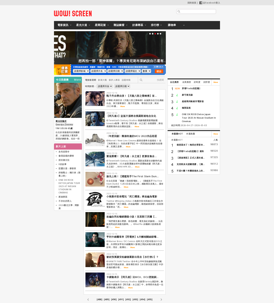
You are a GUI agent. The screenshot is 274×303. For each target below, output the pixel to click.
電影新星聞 (90, 79)
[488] (99, 299)
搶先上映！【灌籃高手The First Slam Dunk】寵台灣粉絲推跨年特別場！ (132, 176)
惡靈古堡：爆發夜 (67, 168)
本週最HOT (177, 133)
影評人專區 (114, 79)
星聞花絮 (100, 25)
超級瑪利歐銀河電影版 (193, 101)
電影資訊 (62, 25)
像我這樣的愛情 (66, 155)
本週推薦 (190, 133)
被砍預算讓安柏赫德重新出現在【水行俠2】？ (132, 256)
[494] (142, 299)
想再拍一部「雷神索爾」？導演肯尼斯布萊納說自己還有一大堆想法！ (139, 60)
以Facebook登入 (209, 2)
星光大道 (81, 25)
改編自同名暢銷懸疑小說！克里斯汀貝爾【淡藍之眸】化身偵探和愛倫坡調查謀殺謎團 (132, 216)
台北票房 (174, 82)
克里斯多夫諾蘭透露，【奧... (191, 164)
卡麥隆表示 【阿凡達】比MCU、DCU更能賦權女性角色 (132, 277)
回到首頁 (192, 2)
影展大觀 (102, 79)
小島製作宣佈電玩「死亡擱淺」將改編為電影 (131, 196)
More (77, 79)
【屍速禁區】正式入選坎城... (191, 157)
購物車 (172, 25)
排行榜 (155, 25)
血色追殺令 (64, 151)
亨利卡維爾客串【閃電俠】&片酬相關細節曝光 (132, 236)
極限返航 (186, 107)
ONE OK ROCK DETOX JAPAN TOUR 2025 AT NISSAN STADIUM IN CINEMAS (69, 186)
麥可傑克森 (187, 94)
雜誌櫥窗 (119, 25)
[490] (114, 299)
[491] (121, 299)
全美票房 (186, 82)
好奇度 (197, 82)
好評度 (206, 82)
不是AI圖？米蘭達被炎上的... (191, 170)
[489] (107, 299)
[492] (128, 299)
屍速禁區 (63, 196)
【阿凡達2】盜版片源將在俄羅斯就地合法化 (131, 115)
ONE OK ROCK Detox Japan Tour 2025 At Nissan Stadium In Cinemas (199, 118)
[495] (150, 299)
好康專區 (137, 25)
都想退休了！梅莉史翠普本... (191, 144)
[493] (135, 299)
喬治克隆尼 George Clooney (64, 123)
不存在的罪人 (65, 200)
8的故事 (62, 164)
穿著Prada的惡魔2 (191, 88)
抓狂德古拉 (64, 160)
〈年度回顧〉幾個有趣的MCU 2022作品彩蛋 (131, 136)
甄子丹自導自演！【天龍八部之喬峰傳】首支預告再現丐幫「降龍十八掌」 (132, 95)
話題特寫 (126, 79)
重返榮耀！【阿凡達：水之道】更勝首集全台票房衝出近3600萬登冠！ (132, 156)
